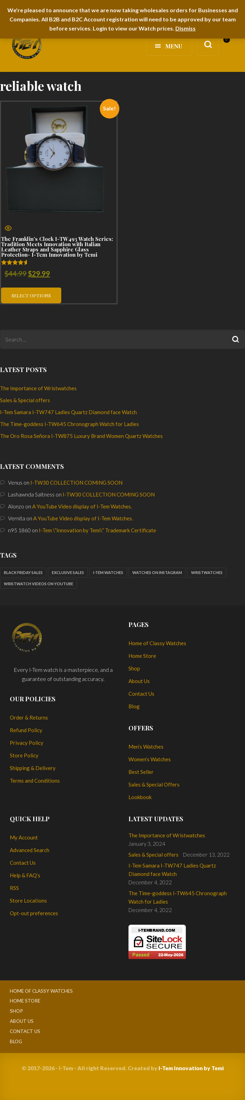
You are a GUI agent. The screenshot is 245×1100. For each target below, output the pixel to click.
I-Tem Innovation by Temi (191, 1068)
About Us (139, 681)
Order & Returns (29, 717)
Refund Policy (26, 730)
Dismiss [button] (185, 28)
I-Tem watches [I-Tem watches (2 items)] (108, 572)
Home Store (142, 656)
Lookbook (140, 797)
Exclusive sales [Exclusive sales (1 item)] (68, 572)
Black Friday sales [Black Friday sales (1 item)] (23, 572)
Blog (134, 706)
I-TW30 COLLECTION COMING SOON (76, 482)
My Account (24, 837)
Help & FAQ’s (25, 875)
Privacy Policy (26, 743)
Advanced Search (29, 850)
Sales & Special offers (25, 400)
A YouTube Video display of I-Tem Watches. (82, 506)
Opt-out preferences (34, 913)
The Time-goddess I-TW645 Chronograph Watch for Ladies (69, 424)
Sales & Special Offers (154, 784)
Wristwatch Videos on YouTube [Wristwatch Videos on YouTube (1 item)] (38, 583)
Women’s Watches (149, 759)
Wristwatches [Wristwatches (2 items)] (207, 572)
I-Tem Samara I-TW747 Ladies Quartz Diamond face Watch (68, 412)
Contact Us (141, 693)
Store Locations (28, 900)
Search (235, 339)
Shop (134, 668)
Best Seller (141, 772)
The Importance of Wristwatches (38, 388)
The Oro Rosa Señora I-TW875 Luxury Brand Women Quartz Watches (81, 436)
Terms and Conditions (35, 780)
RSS (14, 888)
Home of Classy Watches (157, 643)
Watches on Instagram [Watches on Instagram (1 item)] (157, 572)
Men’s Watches (145, 746)
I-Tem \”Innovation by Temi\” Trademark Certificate (97, 530)
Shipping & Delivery (33, 768)
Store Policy (24, 755)
